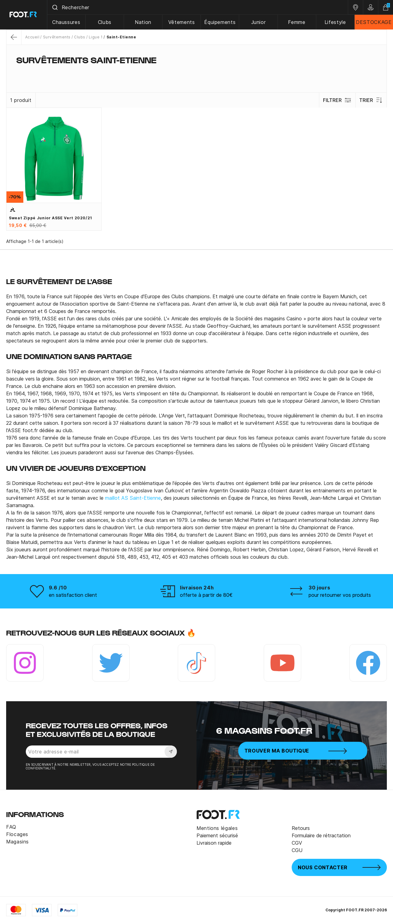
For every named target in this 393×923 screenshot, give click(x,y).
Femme (296, 22)
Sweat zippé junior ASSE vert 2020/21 (50, 218)
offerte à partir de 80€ (206, 595)
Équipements (220, 22)
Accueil (32, 37)
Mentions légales (217, 828)
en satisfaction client (73, 595)
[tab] (196, 72)
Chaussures (66, 22)
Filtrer (337, 100)
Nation (143, 22)
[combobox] (198, 7)
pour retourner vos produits (340, 595)
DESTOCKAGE (373, 22)
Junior (258, 22)
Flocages (17, 834)
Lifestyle (335, 22)
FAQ (11, 827)
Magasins (17, 842)
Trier (371, 100)
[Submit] (55, 7)
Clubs (105, 22)
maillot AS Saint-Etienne (133, 498)
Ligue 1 (96, 37)
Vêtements (182, 22)
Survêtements (57, 37)
